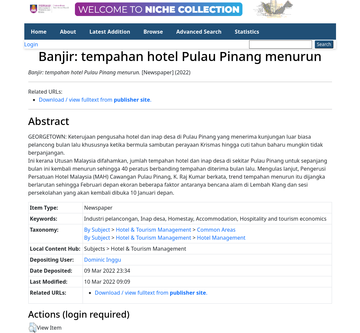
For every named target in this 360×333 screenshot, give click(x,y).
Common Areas (216, 229)
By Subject (97, 229)
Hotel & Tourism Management (153, 229)
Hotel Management (221, 237)
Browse (153, 31)
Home (39, 31)
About (68, 31)
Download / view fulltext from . (95, 99)
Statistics (247, 31)
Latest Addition (109, 31)
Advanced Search (198, 31)
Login (31, 44)
